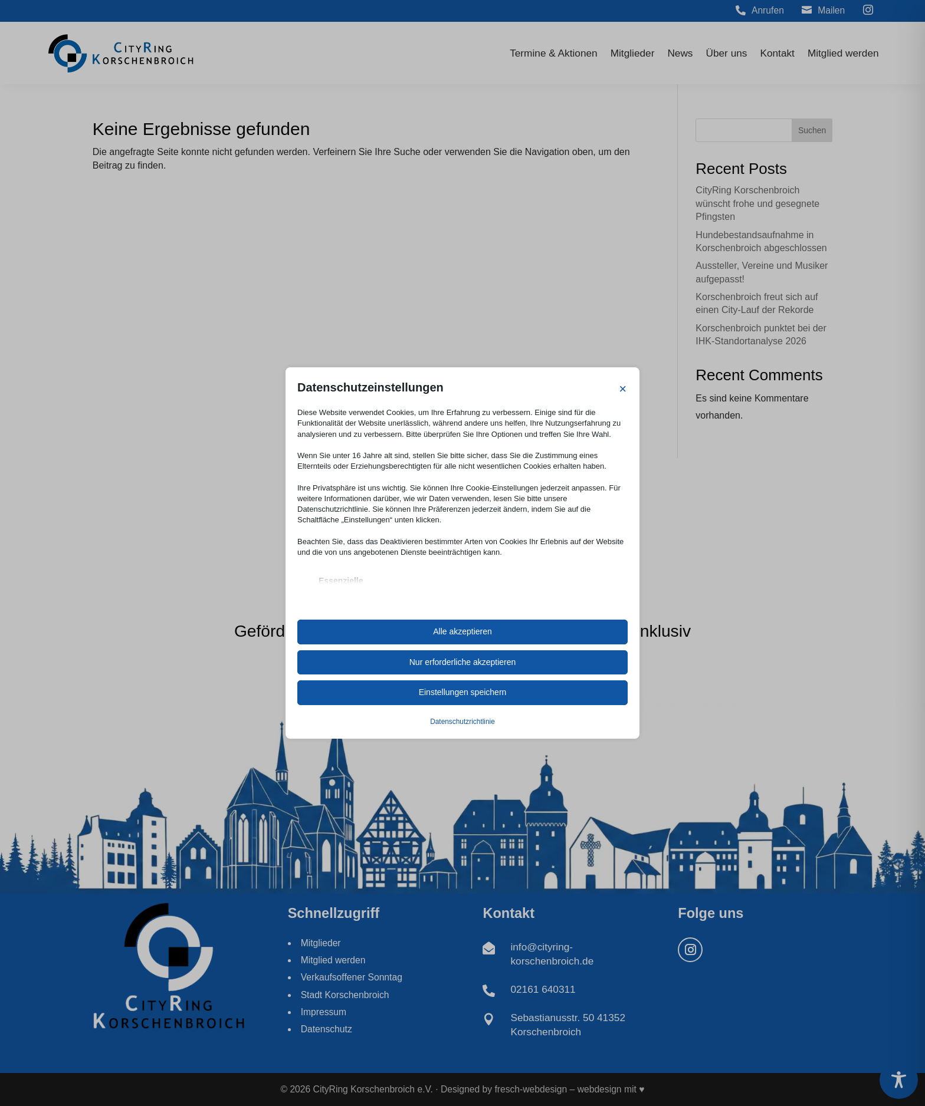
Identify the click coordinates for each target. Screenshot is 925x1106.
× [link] (622, 388)
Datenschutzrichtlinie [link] (462, 721)
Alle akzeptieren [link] (462, 631)
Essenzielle (341, 580)
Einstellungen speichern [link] (463, 692)
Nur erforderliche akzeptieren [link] (462, 662)
